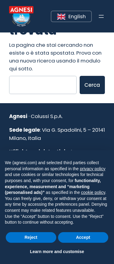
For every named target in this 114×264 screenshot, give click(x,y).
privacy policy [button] (92, 168)
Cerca (92, 85)
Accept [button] (83, 237)
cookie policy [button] (93, 192)
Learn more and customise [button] (57, 251)
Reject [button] (31, 237)
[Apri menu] (101, 16)
